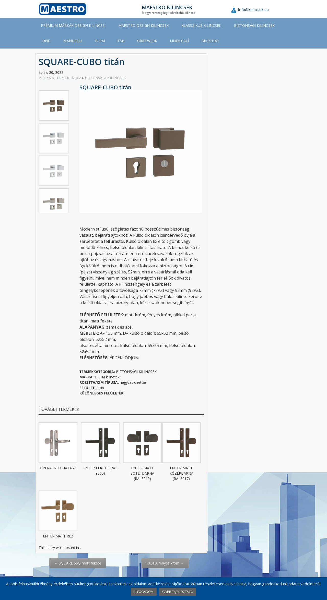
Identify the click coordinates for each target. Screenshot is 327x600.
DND (46, 40)
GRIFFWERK (147, 40)
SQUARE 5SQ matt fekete (77, 563)
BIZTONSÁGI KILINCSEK (254, 25)
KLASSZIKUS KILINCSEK (201, 25)
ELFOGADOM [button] (144, 591)
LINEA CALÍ (179, 40)
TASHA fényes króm (165, 563)
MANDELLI (72, 40)
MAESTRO (210, 40)
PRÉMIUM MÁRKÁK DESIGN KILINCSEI (73, 25)
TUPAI (100, 40)
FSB (121, 40)
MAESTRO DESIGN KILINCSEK (143, 25)
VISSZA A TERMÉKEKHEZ (60, 78)
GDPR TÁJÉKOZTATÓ (177, 591)
